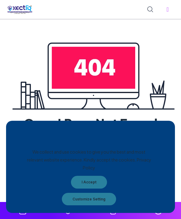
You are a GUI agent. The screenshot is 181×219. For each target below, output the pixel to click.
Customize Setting (89, 199)
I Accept (89, 182)
